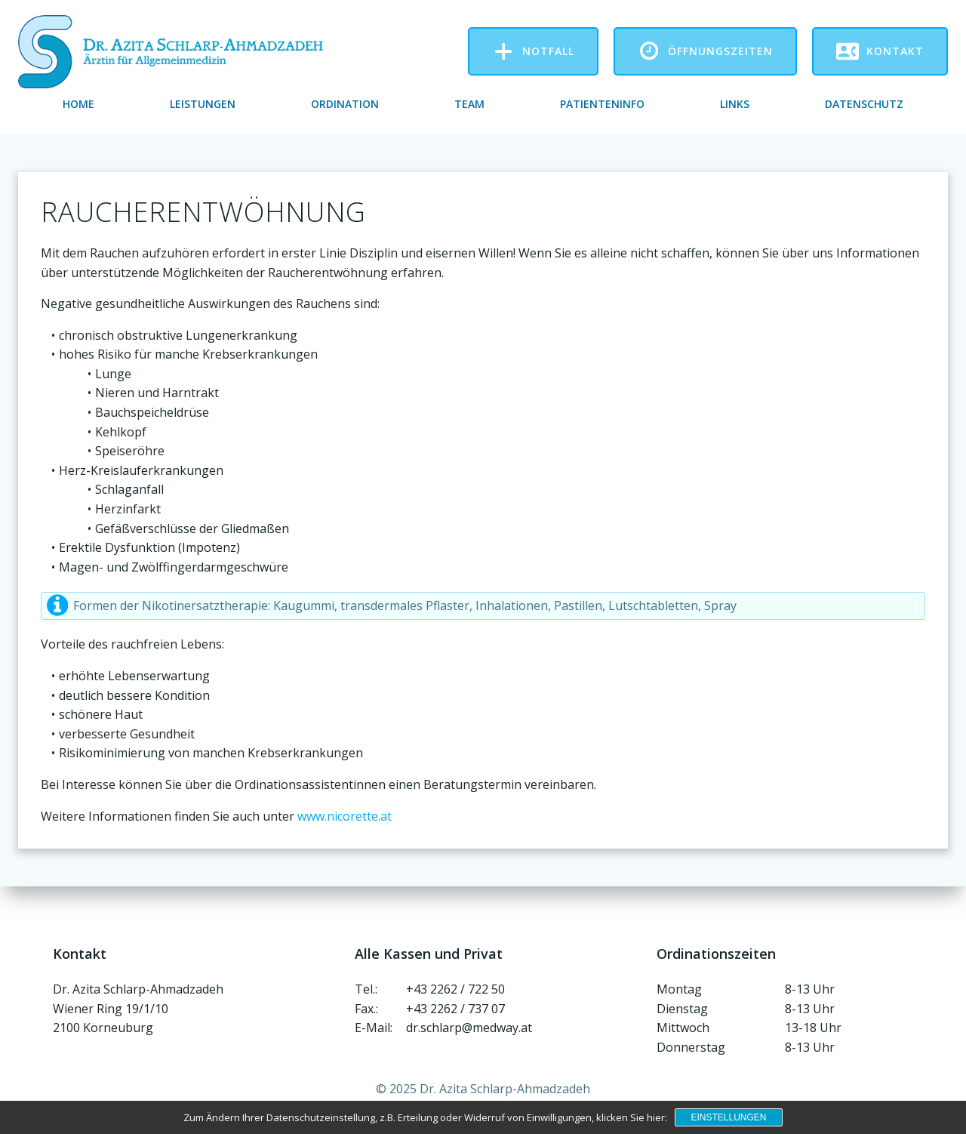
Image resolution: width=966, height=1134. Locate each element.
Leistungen (202, 104)
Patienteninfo (602, 104)
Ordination (345, 104)
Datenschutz (864, 104)
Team (469, 104)
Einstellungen (728, 1117)
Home (78, 104)
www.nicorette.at (344, 816)
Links (734, 104)
